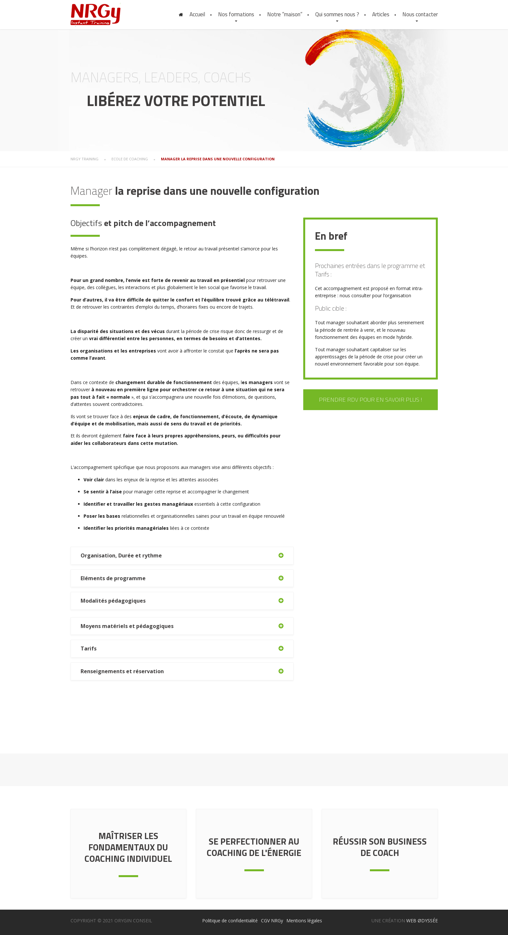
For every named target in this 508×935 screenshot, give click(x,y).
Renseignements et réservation (122, 671)
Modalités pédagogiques (113, 600)
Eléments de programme (113, 578)
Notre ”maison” (284, 14)
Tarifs (89, 648)
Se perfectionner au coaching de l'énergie (254, 847)
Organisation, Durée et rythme (121, 555)
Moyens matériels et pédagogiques (127, 626)
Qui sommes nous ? (337, 14)
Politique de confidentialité (230, 920)
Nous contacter (420, 14)
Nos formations (236, 14)
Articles (380, 14)
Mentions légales (304, 920)
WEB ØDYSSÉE (422, 920)
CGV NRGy (272, 920)
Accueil (197, 14)
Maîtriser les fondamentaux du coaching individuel (128, 847)
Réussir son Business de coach (380, 847)
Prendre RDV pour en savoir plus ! (370, 399)
